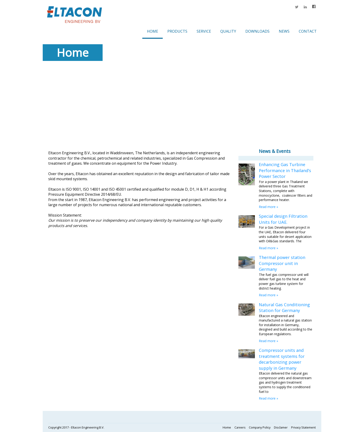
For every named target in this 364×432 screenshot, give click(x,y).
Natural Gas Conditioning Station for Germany (284, 307)
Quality (228, 31)
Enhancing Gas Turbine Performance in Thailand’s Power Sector (285, 170)
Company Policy (259, 427)
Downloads (257, 31)
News (284, 31)
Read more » (268, 207)
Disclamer (281, 427)
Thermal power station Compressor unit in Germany (282, 263)
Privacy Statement (303, 427)
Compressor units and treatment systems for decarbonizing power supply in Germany (282, 359)
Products (177, 31)
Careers (240, 427)
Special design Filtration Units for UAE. (283, 219)
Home (152, 31)
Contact (308, 31)
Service (204, 31)
